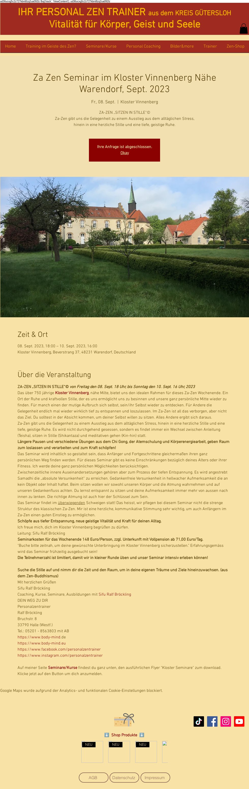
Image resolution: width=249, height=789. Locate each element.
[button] (243, 28)
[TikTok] (199, 721)
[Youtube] (239, 721)
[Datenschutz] (124, 777)
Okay (124, 153)
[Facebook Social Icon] (212, 721)
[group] (124, 752)
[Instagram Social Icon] (226, 721)
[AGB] (93, 777)
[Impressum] (155, 777)
